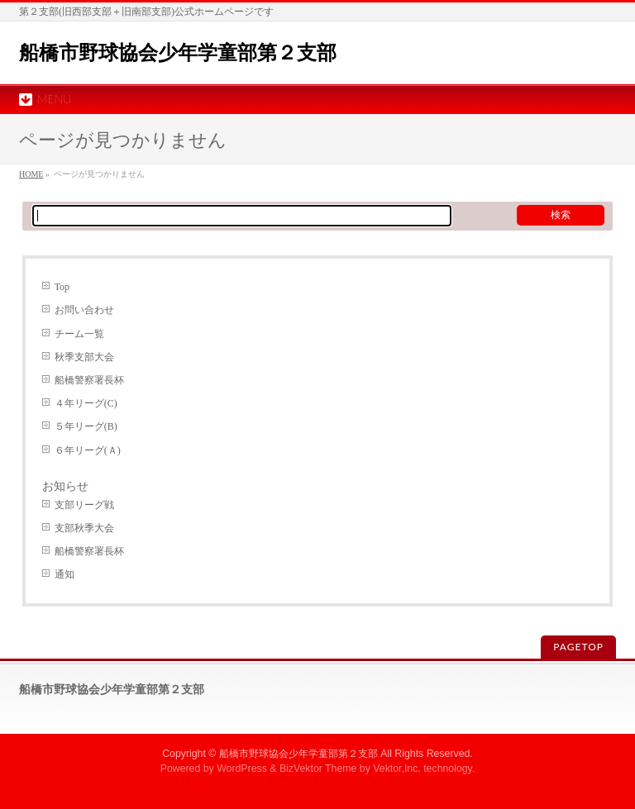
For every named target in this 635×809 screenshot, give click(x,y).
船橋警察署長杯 (89, 380)
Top (62, 287)
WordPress (242, 768)
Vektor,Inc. (397, 768)
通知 (64, 574)
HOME (31, 173)
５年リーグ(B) (86, 426)
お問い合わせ (84, 310)
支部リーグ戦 (84, 505)
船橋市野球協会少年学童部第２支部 (178, 52)
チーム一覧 (79, 334)
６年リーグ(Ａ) (88, 450)
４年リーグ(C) (86, 403)
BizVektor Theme (318, 768)
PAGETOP (578, 646)
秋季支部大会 (84, 357)
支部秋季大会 (84, 528)
